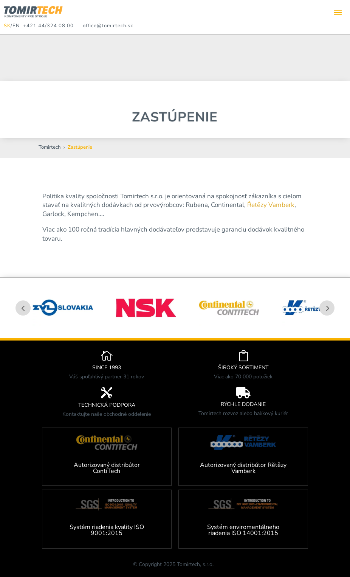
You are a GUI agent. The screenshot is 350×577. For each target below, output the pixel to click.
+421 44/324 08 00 (47, 25)
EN (16, 25)
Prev (23, 308)
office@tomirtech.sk (108, 25)
